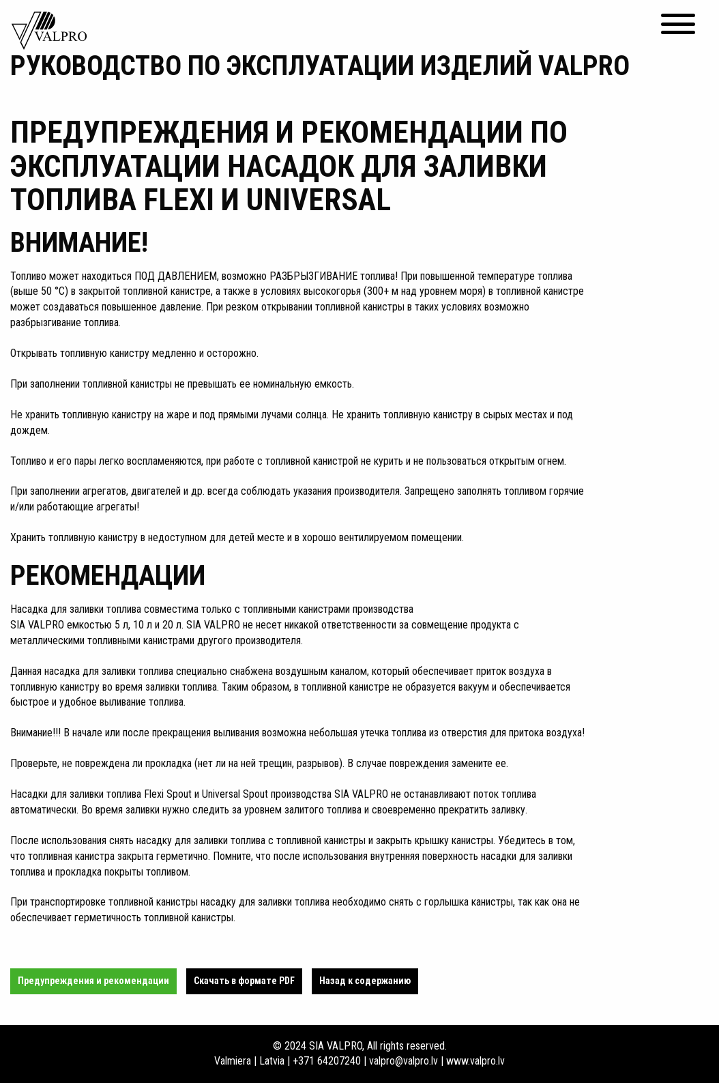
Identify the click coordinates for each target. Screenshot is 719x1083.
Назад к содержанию (365, 980)
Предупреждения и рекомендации (93, 980)
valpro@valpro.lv (403, 1060)
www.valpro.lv (475, 1060)
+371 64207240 (327, 1060)
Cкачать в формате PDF (244, 980)
